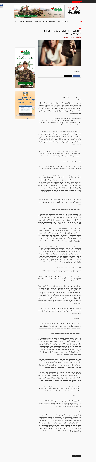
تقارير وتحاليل (29, 21)
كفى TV (41, 21)
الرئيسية (66, 21)
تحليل (80, 28)
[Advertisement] (59, 87)
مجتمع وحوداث (52, 21)
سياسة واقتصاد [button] (60, 21)
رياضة (46, 21)
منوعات (22, 21)
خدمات (16, 21)
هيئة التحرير (28, 1)
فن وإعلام (36, 21)
